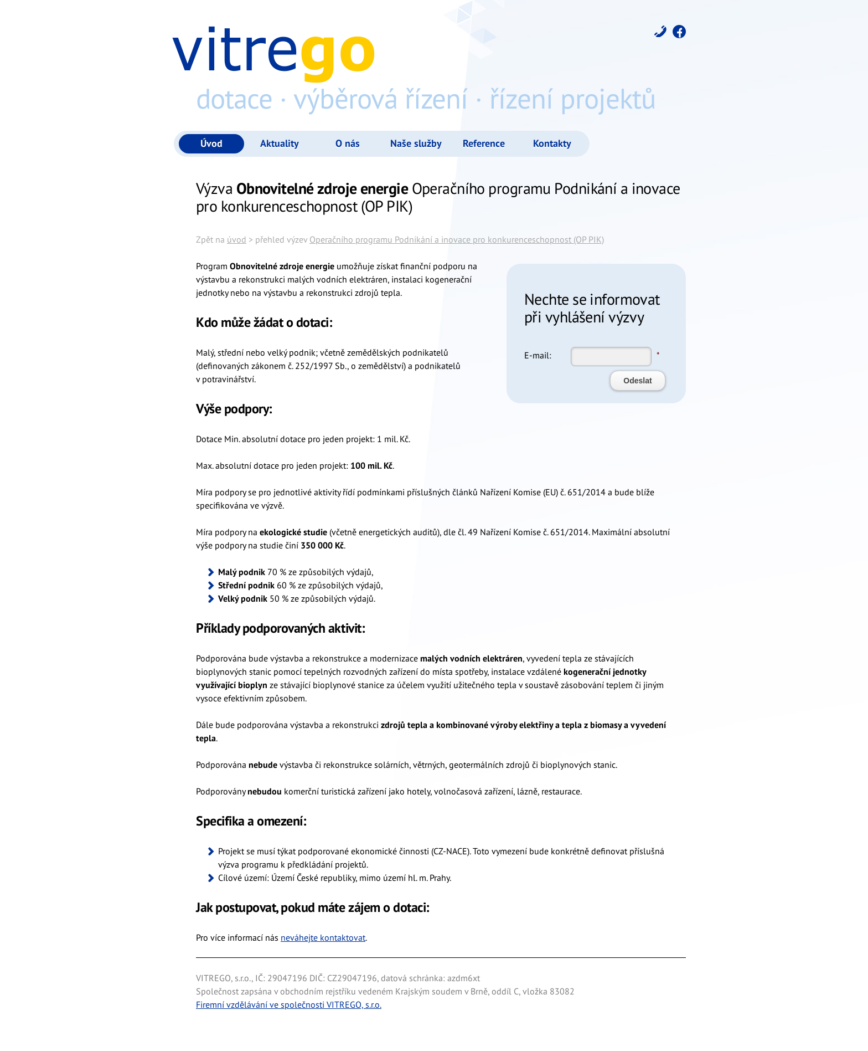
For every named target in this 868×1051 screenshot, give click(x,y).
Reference (484, 143)
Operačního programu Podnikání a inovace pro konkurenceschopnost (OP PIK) (456, 239)
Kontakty (552, 143)
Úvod (211, 143)
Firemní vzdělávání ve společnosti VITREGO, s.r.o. (288, 1004)
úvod (236, 239)
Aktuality (279, 143)
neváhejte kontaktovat (323, 937)
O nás (347, 143)
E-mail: (537, 355)
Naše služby (416, 143)
